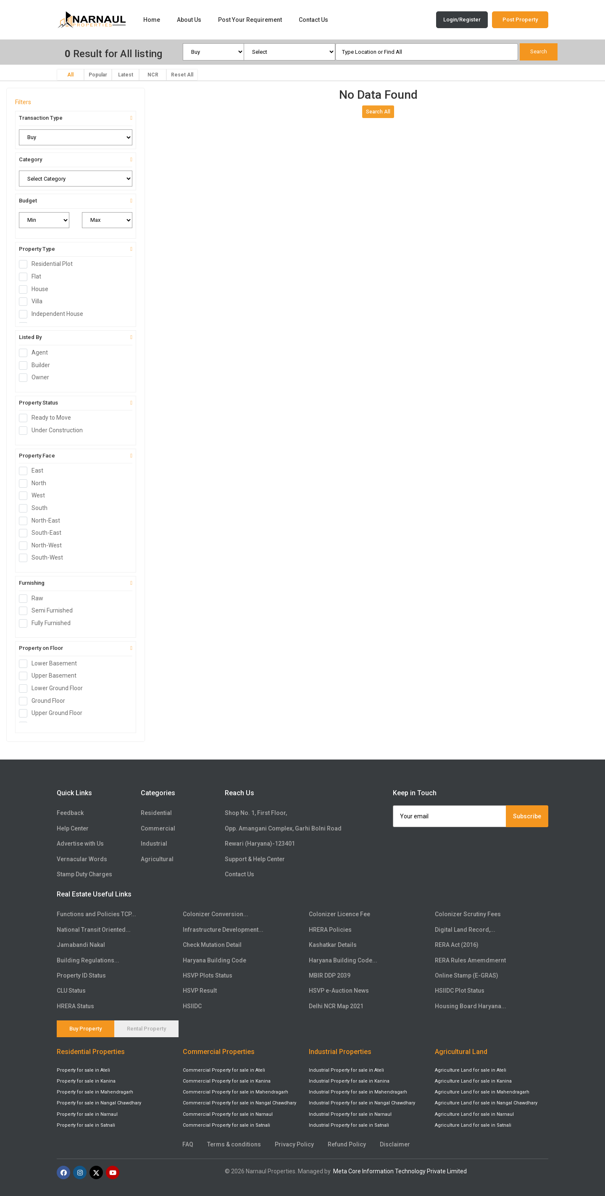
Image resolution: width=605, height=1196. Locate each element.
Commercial (158, 828)
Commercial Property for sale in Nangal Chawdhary (239, 1103)
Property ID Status (81, 975)
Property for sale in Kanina (86, 1081)
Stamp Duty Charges (84, 874)
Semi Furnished (48, 611)
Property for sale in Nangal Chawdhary (99, 1103)
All (70, 75)
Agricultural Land (461, 1052)
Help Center (73, 828)
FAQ (187, 1144)
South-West (43, 558)
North (35, 483)
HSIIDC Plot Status (459, 990)
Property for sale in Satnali (86, 1125)
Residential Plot (48, 264)
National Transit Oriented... (94, 929)
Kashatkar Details (333, 944)
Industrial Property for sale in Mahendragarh (358, 1092)
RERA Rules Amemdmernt (470, 960)
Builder (37, 365)
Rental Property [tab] (146, 1028)
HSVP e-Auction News (339, 990)
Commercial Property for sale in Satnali (226, 1125)
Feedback (70, 813)
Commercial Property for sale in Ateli (224, 1070)
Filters (23, 102)
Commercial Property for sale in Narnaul (228, 1114)
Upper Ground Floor (53, 713)
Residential (156, 813)
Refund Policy (347, 1144)
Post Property (520, 19)
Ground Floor (45, 701)
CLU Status (71, 990)
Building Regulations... (88, 960)
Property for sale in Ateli (83, 1070)
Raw (34, 598)
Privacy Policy (294, 1144)
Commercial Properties (219, 1052)
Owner (37, 377)
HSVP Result (200, 990)
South (36, 508)
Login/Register (462, 19)
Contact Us (313, 19)
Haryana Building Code (214, 960)
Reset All (182, 75)
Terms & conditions (234, 1144)
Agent (36, 353)
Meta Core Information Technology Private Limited (400, 1171)
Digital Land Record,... (465, 929)
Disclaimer (395, 1144)
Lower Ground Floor (53, 688)
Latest (125, 75)
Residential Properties (91, 1052)
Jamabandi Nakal (81, 944)
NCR (152, 75)
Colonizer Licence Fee (339, 914)
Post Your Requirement (250, 19)
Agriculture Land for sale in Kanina (473, 1081)
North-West (43, 545)
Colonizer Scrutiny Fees (468, 914)
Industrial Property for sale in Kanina (349, 1081)
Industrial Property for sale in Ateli (346, 1070)
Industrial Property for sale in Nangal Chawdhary (362, 1103)
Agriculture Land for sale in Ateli (470, 1070)
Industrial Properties (340, 1052)
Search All (378, 112)
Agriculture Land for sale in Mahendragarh (482, 1092)
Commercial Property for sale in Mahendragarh (235, 1092)
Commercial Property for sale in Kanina (227, 1081)
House (36, 289)
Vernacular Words (82, 859)
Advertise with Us (80, 843)
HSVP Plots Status (207, 975)
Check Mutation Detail (212, 944)
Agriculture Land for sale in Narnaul (474, 1114)
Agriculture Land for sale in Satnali (473, 1125)
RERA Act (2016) (457, 944)
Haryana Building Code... (343, 960)
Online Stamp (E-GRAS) (466, 975)
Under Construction (53, 430)
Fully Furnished (47, 623)
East (34, 471)
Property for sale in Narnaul (87, 1114)
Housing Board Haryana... (470, 1006)
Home (151, 19)
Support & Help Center (255, 859)
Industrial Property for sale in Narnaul (350, 1114)
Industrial (154, 843)
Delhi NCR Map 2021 (336, 1006)
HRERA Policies (330, 929)
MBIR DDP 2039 (329, 975)
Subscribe (527, 816)
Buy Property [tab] (85, 1028)
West (34, 496)
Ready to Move (47, 418)
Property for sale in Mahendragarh (95, 1092)
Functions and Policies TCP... (96, 914)
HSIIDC (192, 1006)
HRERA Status (75, 1006)
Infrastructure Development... (223, 929)
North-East (42, 521)
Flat (33, 277)
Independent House (54, 314)
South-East (43, 533)
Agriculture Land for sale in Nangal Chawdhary (486, 1103)
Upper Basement (50, 676)
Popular (98, 75)
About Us (189, 19)
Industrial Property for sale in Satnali (349, 1125)
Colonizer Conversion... (215, 914)
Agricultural (157, 859)
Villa (33, 301)
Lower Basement (50, 664)
